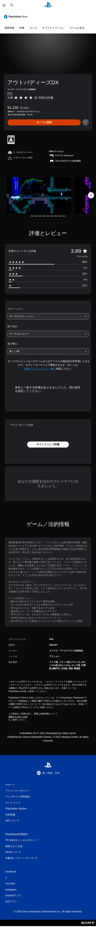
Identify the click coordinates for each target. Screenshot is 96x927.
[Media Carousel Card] (39, 195)
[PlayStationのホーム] (48, 5)
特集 (21, 27)
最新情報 (9, 27)
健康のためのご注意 (18, 717)
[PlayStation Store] (16, 16)
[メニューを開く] (4, 5)
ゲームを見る (77, 27)
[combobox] (48, 316)
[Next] (91, 195)
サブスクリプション (53, 27)
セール (33, 27)
